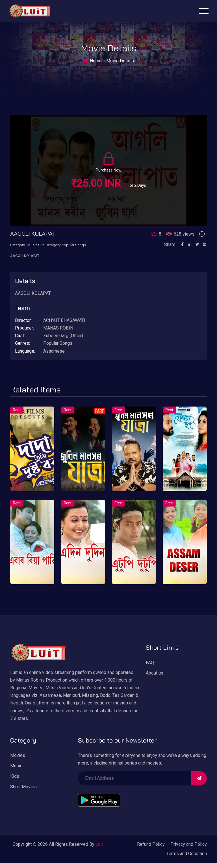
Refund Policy (151, 844)
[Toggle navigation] (204, 11)
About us (154, 673)
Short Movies (23, 786)
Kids (14, 776)
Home (96, 60)
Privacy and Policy (188, 844)
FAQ (150, 662)
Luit (99, 844)
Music (16, 765)
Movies (17, 755)
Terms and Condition (186, 853)
